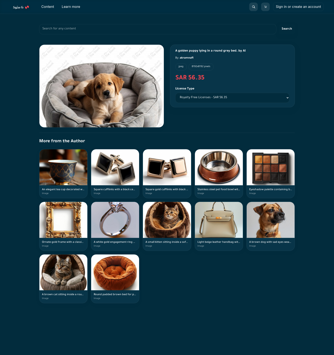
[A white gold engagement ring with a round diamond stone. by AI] (115, 226)
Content (47, 6)
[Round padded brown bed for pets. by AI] (115, 278)
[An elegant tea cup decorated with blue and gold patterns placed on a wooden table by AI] (63, 173)
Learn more (71, 6)
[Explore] (21, 7)
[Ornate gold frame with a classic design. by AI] (63, 226)
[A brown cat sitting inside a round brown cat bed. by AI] (63, 278)
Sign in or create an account (298, 6)
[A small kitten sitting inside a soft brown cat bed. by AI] (167, 226)
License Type (184, 89)
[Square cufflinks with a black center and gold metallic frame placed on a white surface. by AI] (115, 173)
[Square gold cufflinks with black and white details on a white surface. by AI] (167, 173)
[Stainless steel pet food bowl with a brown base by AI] (219, 173)
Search (287, 29)
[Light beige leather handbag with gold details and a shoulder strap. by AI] (219, 226)
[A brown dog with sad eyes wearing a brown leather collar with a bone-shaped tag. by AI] (271, 226)
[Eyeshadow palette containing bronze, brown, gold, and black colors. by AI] (271, 173)
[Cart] (265, 7)
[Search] (253, 7)
